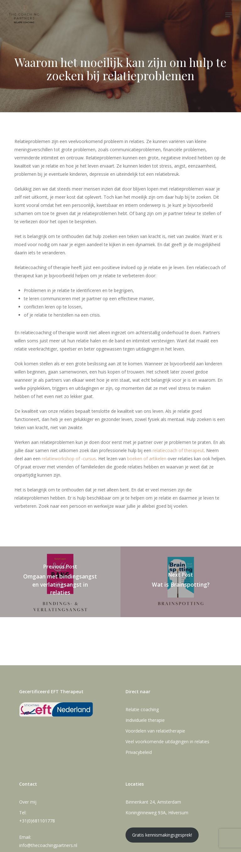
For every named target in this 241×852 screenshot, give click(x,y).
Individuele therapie (145, 720)
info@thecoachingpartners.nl (48, 845)
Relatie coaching (142, 709)
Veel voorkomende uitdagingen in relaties (167, 741)
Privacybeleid (139, 752)
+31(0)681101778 (37, 821)
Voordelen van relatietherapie (155, 731)
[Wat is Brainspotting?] (180, 581)
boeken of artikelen (146, 459)
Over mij (27, 802)
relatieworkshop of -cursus (69, 459)
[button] (228, 15)
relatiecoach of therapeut (178, 450)
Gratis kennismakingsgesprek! (162, 835)
